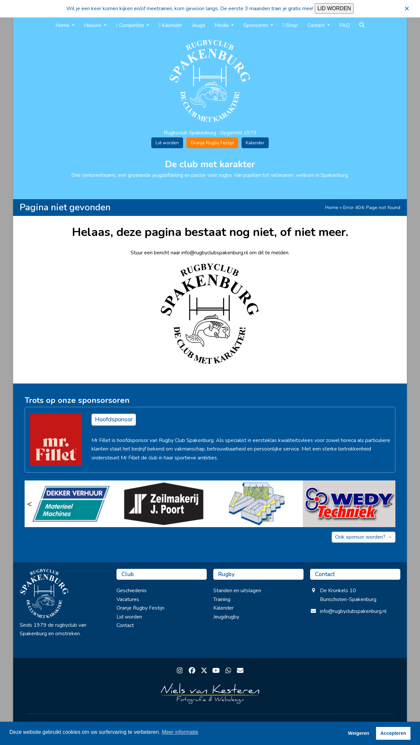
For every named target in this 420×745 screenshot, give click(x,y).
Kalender (255, 143)
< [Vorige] (29, 504)
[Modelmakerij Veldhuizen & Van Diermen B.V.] (256, 503)
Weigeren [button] (358, 733)
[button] (407, 8)
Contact (125, 625)
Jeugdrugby (226, 616)
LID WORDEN (334, 8)
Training (221, 599)
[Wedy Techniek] (349, 503)
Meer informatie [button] (180, 732)
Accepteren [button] (393, 733)
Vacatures (127, 599)
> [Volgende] (390, 504)
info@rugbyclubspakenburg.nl (353, 611)
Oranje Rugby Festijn (212, 143)
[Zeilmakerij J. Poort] (163, 503)
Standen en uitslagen (237, 590)
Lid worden (167, 143)
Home (331, 207)
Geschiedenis (131, 590)
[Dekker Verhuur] (71, 503)
